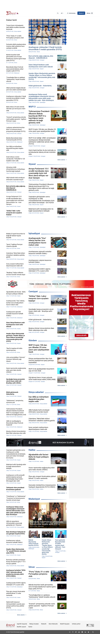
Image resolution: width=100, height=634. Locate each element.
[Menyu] (90, 13)
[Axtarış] (57, 13)
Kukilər (30, 626)
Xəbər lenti (11, 20)
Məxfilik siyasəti (21, 626)
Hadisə (32, 450)
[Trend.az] (12, 13)
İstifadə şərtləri (76, 624)
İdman (32, 567)
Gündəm (33, 340)
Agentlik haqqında (22, 624)
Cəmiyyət (33, 291)
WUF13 (32, 106)
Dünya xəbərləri (36, 392)
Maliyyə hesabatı (34, 624)
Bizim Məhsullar (53, 624)
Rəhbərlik (43, 624)
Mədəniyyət (34, 499)
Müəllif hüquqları (65, 624)
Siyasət (32, 164)
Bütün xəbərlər (61, 159)
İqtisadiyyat (34, 233)
